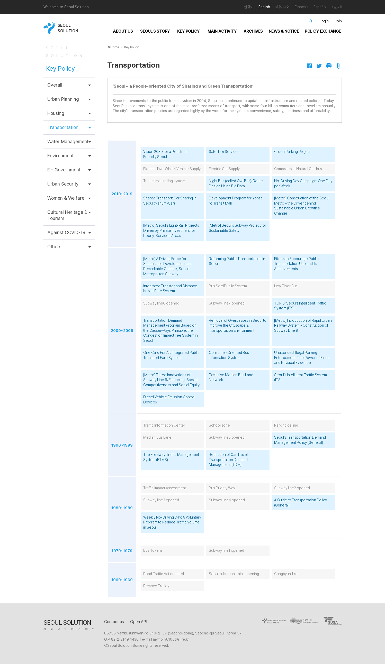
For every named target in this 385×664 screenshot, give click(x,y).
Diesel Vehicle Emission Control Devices (169, 399)
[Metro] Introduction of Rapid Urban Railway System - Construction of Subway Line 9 (303, 325)
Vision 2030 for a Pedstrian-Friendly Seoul (166, 154)
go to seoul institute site (306, 621)
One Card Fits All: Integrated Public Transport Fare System (171, 355)
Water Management (67, 141)
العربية (337, 7)
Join (338, 21)
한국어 (248, 7)
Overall (54, 85)
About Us (123, 31)
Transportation (62, 127)
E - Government (63, 169)
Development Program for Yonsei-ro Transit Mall (237, 200)
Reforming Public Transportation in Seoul (237, 261)
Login (324, 21)
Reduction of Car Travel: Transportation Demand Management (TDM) (228, 460)
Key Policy (188, 31)
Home (113, 47)
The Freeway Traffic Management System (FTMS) (171, 457)
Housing (55, 113)
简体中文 (282, 7)
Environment (60, 155)
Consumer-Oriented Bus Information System (229, 355)
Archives (253, 31)
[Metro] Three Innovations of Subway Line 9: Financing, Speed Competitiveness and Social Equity (171, 380)
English (264, 7)
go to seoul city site (275, 621)
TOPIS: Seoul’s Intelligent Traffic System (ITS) (300, 305)
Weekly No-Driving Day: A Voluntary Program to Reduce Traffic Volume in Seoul (172, 522)
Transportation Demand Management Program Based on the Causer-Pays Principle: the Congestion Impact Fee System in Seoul (170, 330)
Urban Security (63, 184)
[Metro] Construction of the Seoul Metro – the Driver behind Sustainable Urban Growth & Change (301, 205)
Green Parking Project (292, 152)
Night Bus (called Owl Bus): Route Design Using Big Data (236, 183)
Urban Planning (63, 99)
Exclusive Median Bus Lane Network (231, 377)
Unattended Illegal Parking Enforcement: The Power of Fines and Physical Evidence (301, 358)
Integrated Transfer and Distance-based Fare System (171, 288)
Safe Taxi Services (224, 152)
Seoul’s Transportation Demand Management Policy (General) (300, 440)
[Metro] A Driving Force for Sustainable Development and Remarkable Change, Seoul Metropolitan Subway (168, 266)
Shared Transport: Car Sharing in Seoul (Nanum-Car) (169, 200)
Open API (138, 621)
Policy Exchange (323, 31)
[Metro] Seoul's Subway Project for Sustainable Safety (237, 228)
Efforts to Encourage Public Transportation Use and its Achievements (296, 264)
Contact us (114, 621)
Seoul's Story (155, 31)
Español (320, 7)
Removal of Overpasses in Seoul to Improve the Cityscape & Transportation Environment (237, 325)
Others (54, 246)
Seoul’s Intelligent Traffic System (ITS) (300, 377)
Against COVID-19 (66, 232)
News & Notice (284, 31)
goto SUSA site (331, 621)
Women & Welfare (65, 198)
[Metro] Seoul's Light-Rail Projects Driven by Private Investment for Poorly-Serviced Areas (171, 230)
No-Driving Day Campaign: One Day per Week (303, 183)
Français (301, 7)
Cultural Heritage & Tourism (67, 215)
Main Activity (222, 31)
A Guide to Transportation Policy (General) (300, 502)
